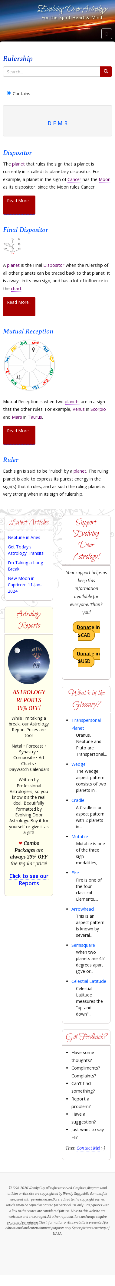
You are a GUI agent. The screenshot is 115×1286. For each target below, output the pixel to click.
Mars (17, 417)
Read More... (19, 200)
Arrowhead (82, 909)
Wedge (78, 764)
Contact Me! (88, 1148)
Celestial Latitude (88, 981)
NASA (57, 1233)
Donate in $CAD (88, 631)
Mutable (79, 836)
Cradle (77, 800)
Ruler (10, 460)
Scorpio (98, 409)
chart (16, 288)
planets (72, 401)
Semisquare (83, 945)
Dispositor (17, 152)
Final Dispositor (25, 229)
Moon (104, 179)
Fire (75, 873)
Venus (79, 409)
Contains (18, 93)
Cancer (74, 179)
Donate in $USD (88, 657)
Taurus (35, 417)
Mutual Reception (28, 331)
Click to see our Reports (28, 879)
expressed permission (22, 1222)
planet (18, 164)
